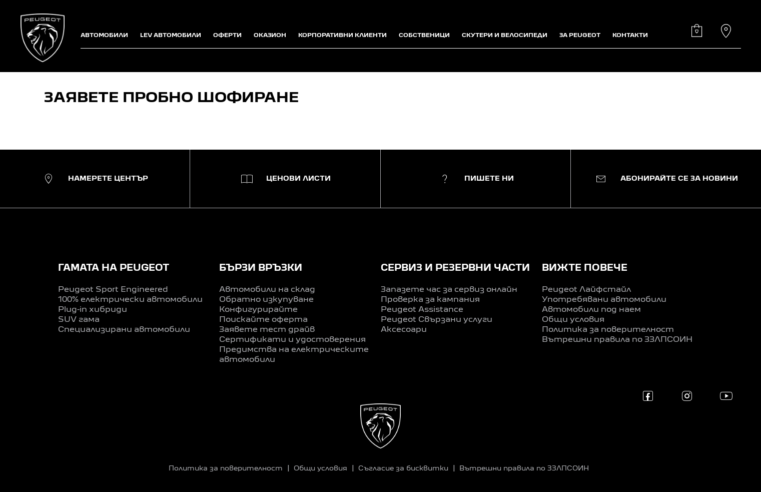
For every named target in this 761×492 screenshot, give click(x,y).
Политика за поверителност (608, 329)
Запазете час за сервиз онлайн (449, 289)
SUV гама (79, 319)
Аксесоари (404, 329)
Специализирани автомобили (124, 329)
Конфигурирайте (258, 309)
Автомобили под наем (591, 309)
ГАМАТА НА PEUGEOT (113, 268)
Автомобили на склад (267, 289)
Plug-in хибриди (92, 309)
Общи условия (573, 319)
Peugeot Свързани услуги (436, 319)
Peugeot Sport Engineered (113, 289)
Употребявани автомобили (604, 299)
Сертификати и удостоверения (292, 339)
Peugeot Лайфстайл (586, 289)
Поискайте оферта (263, 319)
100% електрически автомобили (130, 299)
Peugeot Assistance (422, 309)
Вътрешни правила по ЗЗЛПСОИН (617, 339)
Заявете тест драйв (267, 329)
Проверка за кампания (430, 299)
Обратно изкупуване (266, 299)
